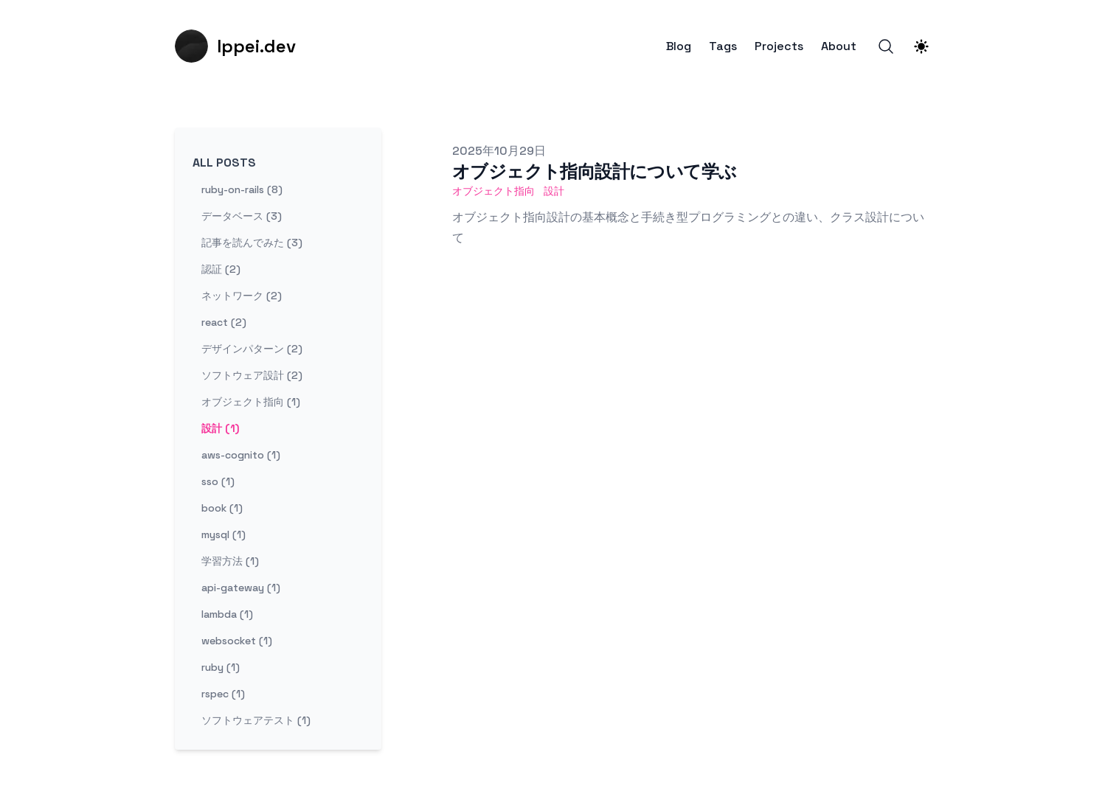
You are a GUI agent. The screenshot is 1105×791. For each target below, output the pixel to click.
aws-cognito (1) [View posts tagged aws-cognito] (240, 454)
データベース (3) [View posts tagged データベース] (241, 216)
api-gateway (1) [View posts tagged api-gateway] (240, 587)
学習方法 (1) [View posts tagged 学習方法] (230, 561)
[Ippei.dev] (235, 46)
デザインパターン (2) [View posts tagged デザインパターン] (251, 348)
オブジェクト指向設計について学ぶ (594, 171)
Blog (678, 46)
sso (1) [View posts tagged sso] (218, 481)
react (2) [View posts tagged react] (223, 322)
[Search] (886, 46)
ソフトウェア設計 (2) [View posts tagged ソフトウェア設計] (251, 375)
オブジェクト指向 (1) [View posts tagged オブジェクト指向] (250, 401)
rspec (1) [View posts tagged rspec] (223, 693)
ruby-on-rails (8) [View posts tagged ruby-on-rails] (242, 189)
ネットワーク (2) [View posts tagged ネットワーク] (241, 295)
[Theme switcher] (921, 46)
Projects (779, 46)
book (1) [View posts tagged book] (222, 508)
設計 (554, 191)
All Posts (224, 162)
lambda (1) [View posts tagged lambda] (227, 614)
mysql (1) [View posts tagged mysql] (223, 534)
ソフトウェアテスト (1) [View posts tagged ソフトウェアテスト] (256, 720)
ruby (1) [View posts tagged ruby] (220, 667)
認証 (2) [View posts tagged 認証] (220, 269)
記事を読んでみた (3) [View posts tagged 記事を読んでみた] (251, 242)
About (838, 46)
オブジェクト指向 (493, 191)
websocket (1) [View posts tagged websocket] (236, 640)
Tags (723, 46)
